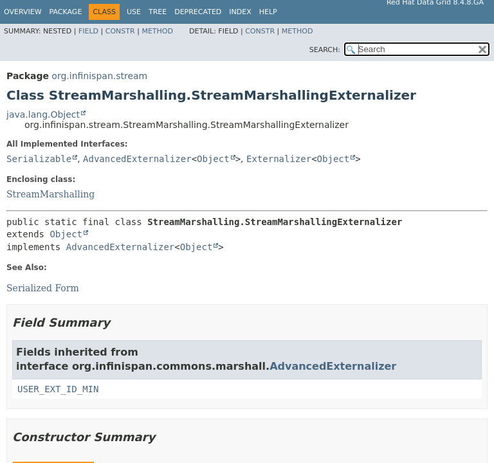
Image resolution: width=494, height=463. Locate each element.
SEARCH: (324, 50)
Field (88, 31)
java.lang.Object (43, 114)
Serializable (38, 159)
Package (66, 12)
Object (213, 159)
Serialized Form (42, 288)
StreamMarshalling (50, 194)
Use (134, 12)
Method (157, 31)
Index (240, 12)
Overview (23, 12)
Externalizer (278, 159)
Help (268, 12)
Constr (120, 31)
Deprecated (197, 12)
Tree (158, 12)
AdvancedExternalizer (137, 159)
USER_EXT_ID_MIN (57, 389)
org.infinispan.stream (99, 76)
